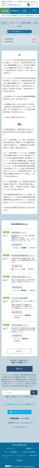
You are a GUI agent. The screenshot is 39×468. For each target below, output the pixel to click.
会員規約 (28, 448)
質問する (19, 369)
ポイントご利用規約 (10, 452)
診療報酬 (5, 11)
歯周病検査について (18, 232)
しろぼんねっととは (11, 404)
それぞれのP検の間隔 (19, 298)
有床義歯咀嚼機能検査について (23, 255)
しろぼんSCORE (24, 11)
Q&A (34, 10)
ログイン (31, 4)
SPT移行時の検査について (21, 277)
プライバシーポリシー (7, 456)
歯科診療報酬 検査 (17, 244)
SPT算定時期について (19, 325)
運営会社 (19, 460)
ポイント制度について (27, 404)
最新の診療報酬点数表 (19, 445)
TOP (3, 15)
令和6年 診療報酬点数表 (13, 15)
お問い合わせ (33, 455)
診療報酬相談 (14, 11)
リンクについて (26, 422)
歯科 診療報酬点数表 (27, 15)
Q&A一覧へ (19, 351)
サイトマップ (10, 448)
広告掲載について (13, 422)
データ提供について (19, 427)
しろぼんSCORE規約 (28, 452)
